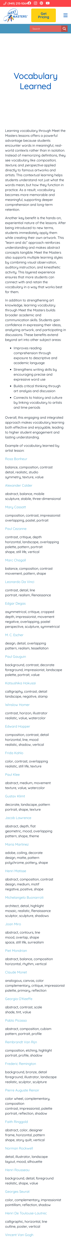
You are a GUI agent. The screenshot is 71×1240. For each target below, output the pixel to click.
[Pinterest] (41, 3)
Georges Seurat (17, 1191)
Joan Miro (13, 924)
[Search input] (46, 28)
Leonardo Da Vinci (19, 582)
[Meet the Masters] (15, 15)
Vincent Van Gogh (19, 1235)
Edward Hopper (17, 726)
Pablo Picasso (16, 1020)
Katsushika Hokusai (20, 683)
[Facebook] (29, 3)
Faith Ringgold (16, 1122)
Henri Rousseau (17, 1170)
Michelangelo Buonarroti (24, 897)
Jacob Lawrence (18, 818)
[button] (65, 15)
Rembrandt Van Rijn (21, 1042)
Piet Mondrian (16, 950)
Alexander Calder (18, 485)
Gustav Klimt (15, 796)
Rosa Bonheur (16, 459)
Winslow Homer (17, 705)
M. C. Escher (14, 635)
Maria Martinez (17, 844)
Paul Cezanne (16, 528)
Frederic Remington (20, 1063)
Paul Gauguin (15, 656)
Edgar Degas (15, 603)
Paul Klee (12, 774)
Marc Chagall (15, 560)
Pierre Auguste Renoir (22, 1090)
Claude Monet (16, 972)
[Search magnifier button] (64, 28)
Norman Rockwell (19, 1148)
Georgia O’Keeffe (18, 999)
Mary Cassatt (15, 507)
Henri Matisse (15, 871)
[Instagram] (35, 3)
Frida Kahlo (14, 753)
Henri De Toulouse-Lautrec (26, 1213)
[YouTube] (48, 3)
